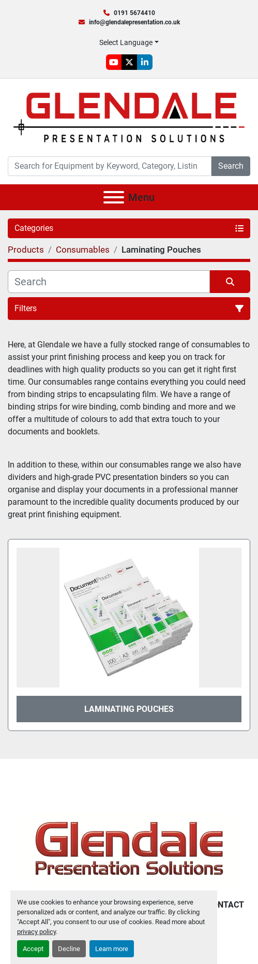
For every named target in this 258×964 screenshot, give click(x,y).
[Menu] (113, 197)
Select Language (126, 42)
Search (231, 166)
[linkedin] (145, 62)
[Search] (109, 166)
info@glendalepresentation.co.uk (134, 22)
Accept (33, 949)
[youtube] (114, 62)
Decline (69, 949)
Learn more (111, 949)
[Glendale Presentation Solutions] (129, 848)
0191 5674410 (134, 13)
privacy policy (36, 932)
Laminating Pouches (129, 709)
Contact (225, 905)
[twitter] (129, 62)
